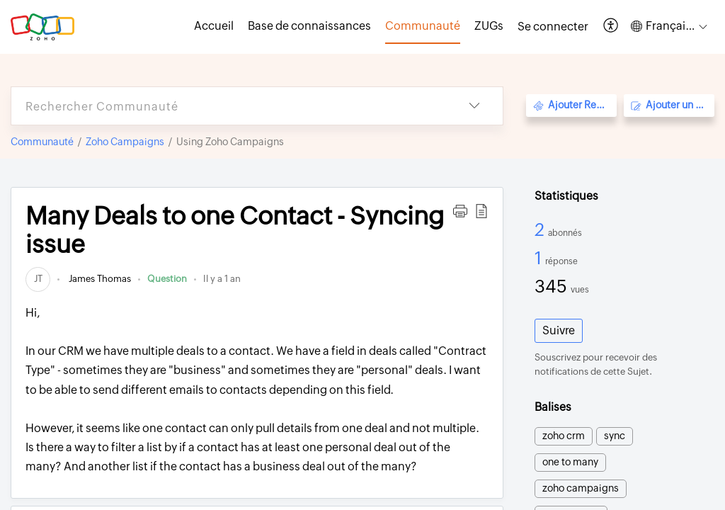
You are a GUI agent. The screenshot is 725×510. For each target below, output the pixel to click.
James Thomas (99, 278)
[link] (37, 278)
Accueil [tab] (214, 26)
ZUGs (488, 26)
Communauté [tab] (422, 26)
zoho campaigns (580, 488)
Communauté (42, 141)
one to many (570, 462)
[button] (611, 27)
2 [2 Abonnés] (541, 229)
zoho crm (563, 435)
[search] (228, 106)
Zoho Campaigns (125, 141)
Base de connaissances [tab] (309, 26)
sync (614, 435)
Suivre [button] (558, 330)
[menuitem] (552, 27)
